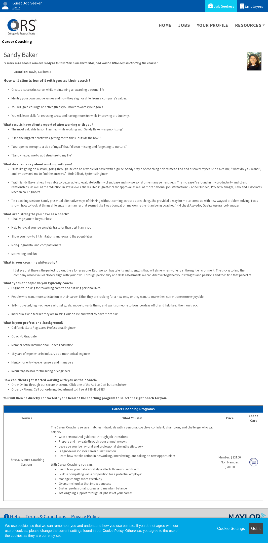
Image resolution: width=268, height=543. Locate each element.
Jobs (184, 25)
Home (165, 25)
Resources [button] (248, 25)
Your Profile (213, 25)
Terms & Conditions (45, 516)
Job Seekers (221, 6)
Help (12, 516)
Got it (256, 528)
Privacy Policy (85, 516)
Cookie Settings (231, 528)
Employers (251, 6)
